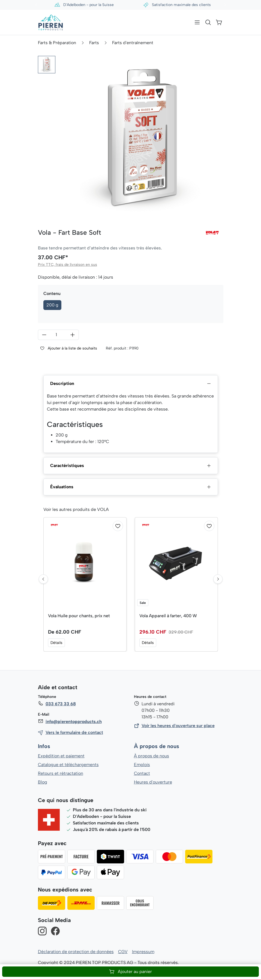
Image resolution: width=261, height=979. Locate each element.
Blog (42, 782)
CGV (123, 951)
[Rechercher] (208, 22)
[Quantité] (58, 335)
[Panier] (219, 22)
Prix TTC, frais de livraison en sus (67, 264)
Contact (142, 773)
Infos (44, 746)
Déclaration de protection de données (76, 951)
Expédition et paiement (61, 755)
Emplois (142, 764)
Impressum (143, 951)
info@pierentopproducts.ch (73, 721)
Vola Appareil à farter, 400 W (168, 615)
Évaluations (130, 486)
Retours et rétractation (60, 773)
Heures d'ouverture (153, 782)
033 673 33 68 (61, 703)
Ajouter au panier (130, 971)
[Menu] (197, 22)
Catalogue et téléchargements (68, 764)
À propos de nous (156, 746)
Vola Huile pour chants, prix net (79, 615)
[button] (46, 64)
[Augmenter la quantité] (73, 335)
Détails (56, 642)
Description (130, 383)
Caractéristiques (130, 465)
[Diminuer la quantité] (44, 335)
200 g (52, 305)
